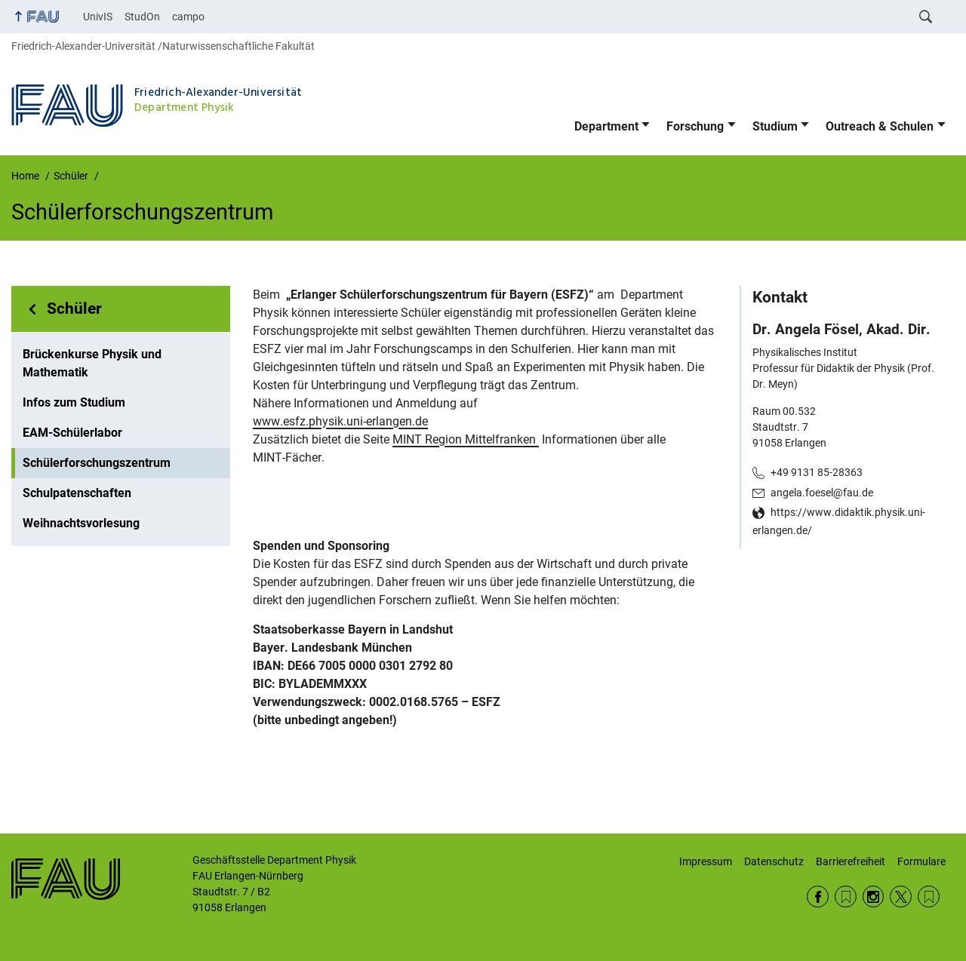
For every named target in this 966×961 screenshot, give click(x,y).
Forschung (695, 126)
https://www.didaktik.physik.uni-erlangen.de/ (838, 521)
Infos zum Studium (74, 402)
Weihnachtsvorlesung (81, 523)
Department (606, 126)
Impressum (705, 861)
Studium (775, 126)
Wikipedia (929, 896)
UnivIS (97, 17)
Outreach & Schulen (880, 126)
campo (188, 17)
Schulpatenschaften (77, 493)
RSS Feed (846, 896)
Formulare (921, 861)
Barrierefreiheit (850, 861)
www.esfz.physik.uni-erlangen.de (340, 421)
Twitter (901, 896)
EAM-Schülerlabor (72, 432)
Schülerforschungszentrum (97, 463)
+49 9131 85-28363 (817, 472)
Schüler (74, 308)
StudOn (142, 17)
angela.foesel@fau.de (822, 493)
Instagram (873, 896)
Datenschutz (774, 861)
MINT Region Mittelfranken (465, 439)
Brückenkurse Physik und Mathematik (92, 363)
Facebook (818, 896)
